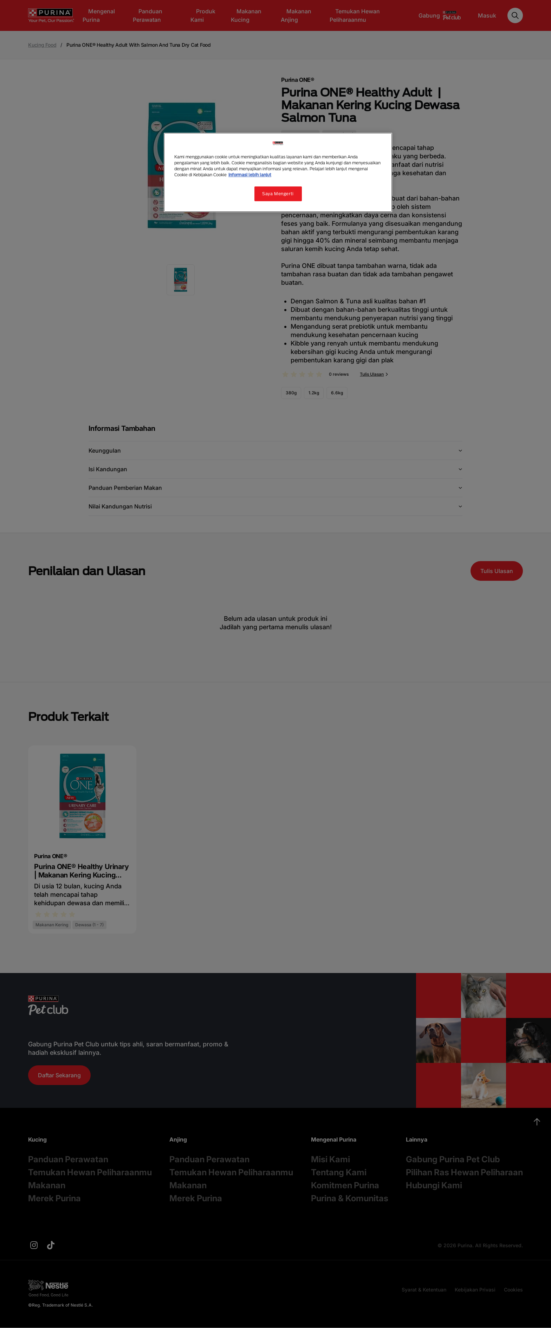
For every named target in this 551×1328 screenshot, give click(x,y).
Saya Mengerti (277, 193)
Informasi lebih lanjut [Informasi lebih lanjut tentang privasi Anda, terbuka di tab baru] (249, 174)
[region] (278, 172)
